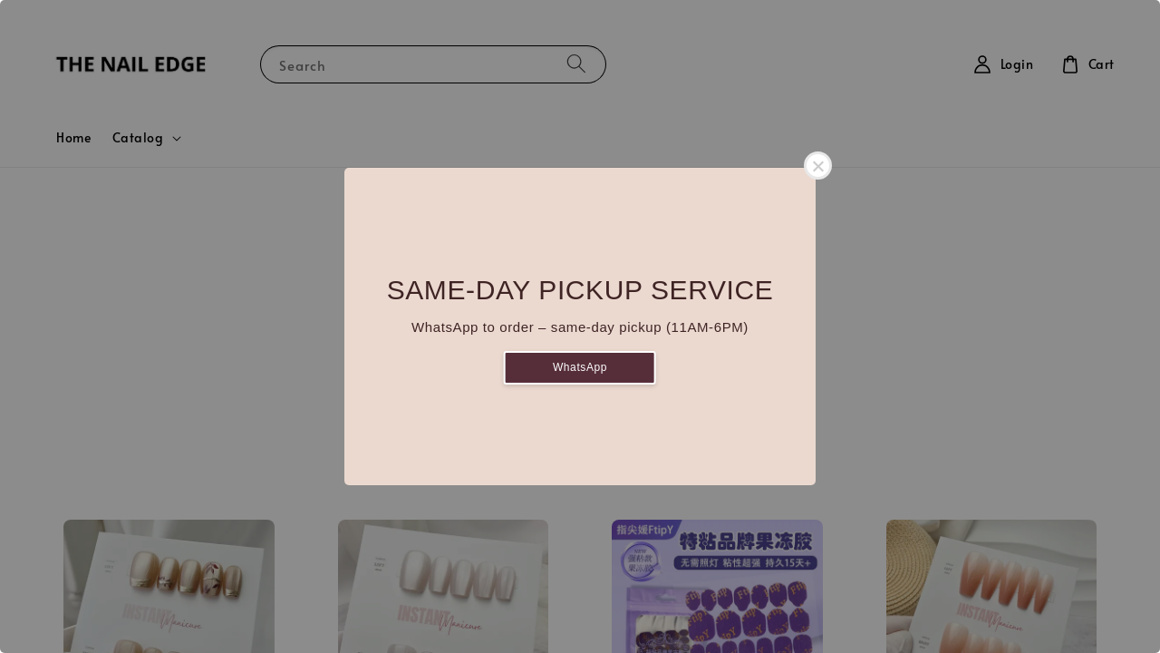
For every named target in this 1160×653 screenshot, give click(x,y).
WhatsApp (580, 367)
